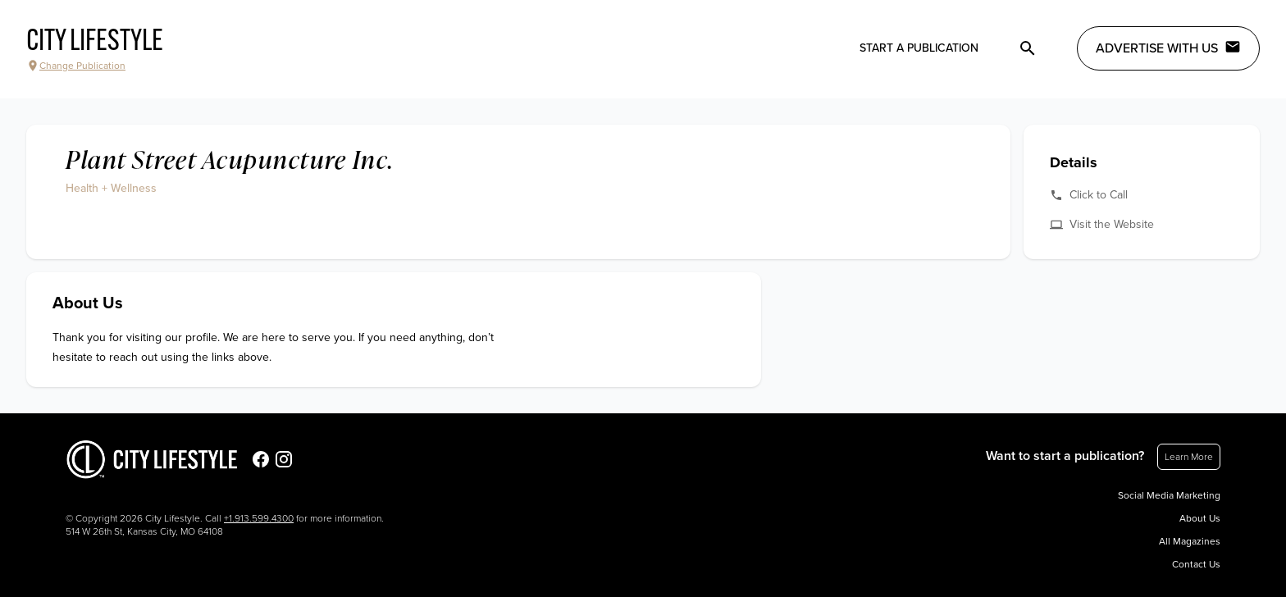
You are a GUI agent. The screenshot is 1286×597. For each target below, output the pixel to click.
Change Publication (75, 65)
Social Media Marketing (1169, 495)
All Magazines (1189, 541)
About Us (1199, 518)
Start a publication (919, 48)
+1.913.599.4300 (259, 518)
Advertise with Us (1168, 48)
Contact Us (1196, 564)
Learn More (1189, 457)
